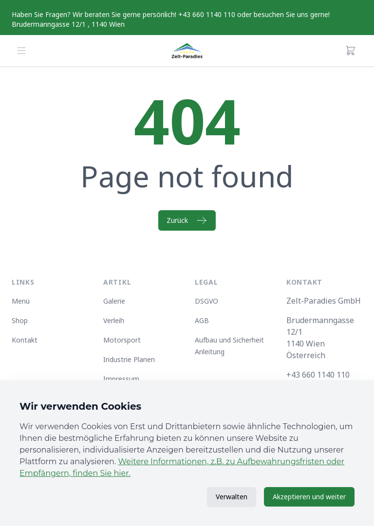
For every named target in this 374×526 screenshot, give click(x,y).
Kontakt (24, 340)
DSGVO (206, 301)
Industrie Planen (129, 359)
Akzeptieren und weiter (309, 496)
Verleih (113, 320)
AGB (202, 320)
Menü (21, 301)
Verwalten (231, 496)
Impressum (121, 378)
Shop (20, 320)
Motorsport (122, 340)
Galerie (114, 301)
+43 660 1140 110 (318, 374)
